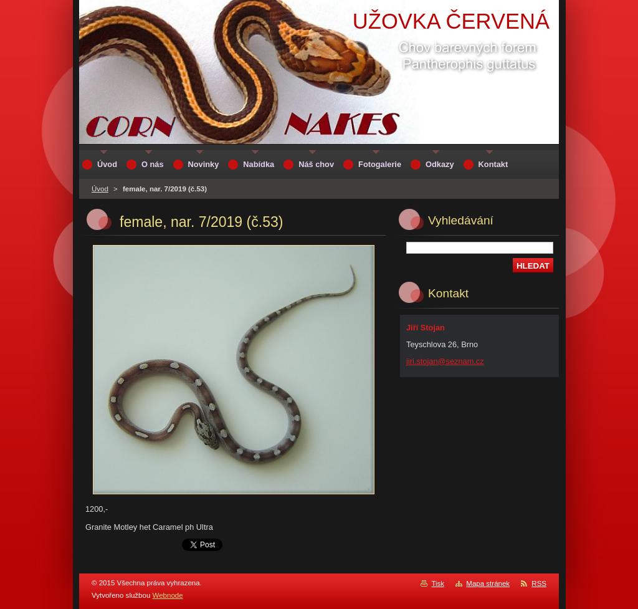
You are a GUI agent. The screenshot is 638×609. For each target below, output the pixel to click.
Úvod (100, 189)
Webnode (168, 595)
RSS (538, 583)
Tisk (437, 583)
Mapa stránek (488, 583)
